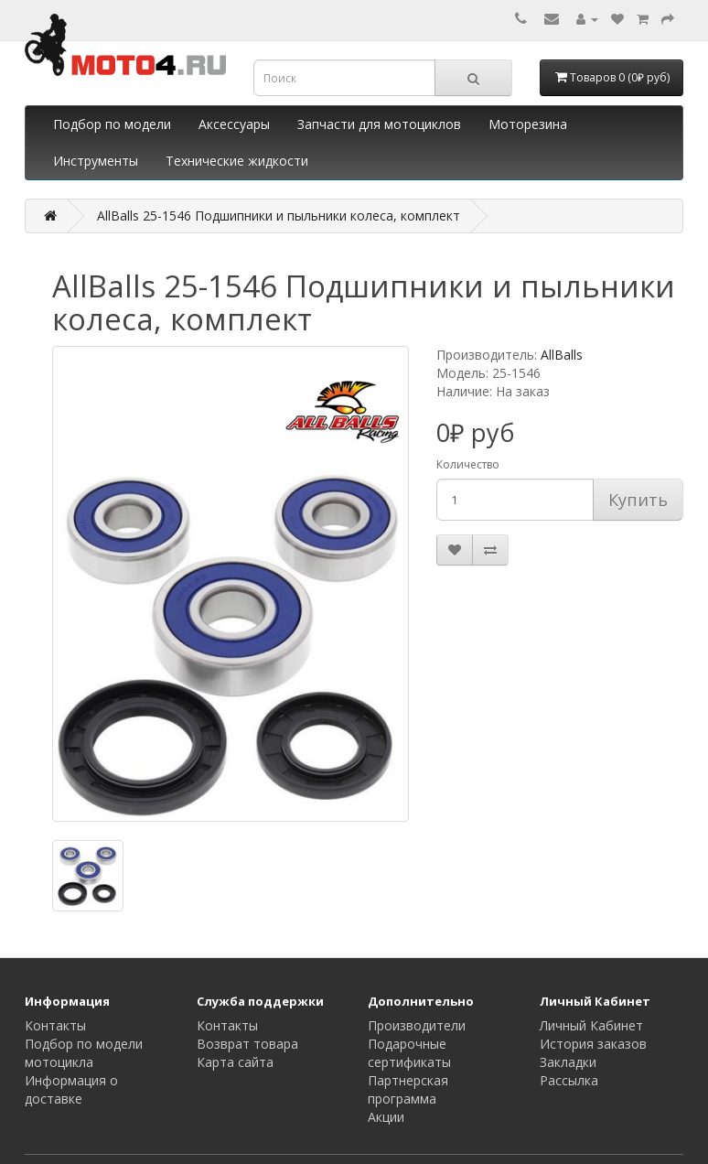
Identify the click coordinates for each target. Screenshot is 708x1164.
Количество (467, 464)
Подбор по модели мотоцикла (84, 1053)
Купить (638, 500)
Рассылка (569, 1080)
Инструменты (95, 160)
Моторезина (527, 124)
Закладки (568, 1062)
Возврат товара (247, 1043)
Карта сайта (235, 1062)
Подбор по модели (112, 124)
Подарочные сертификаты (409, 1053)
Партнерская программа (408, 1089)
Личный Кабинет (591, 1025)
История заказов (593, 1043)
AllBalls (562, 354)
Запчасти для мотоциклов (379, 124)
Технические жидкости (237, 160)
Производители (417, 1025)
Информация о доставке (71, 1089)
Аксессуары (234, 124)
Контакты (55, 1025)
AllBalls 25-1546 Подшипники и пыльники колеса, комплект (278, 215)
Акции (386, 1117)
